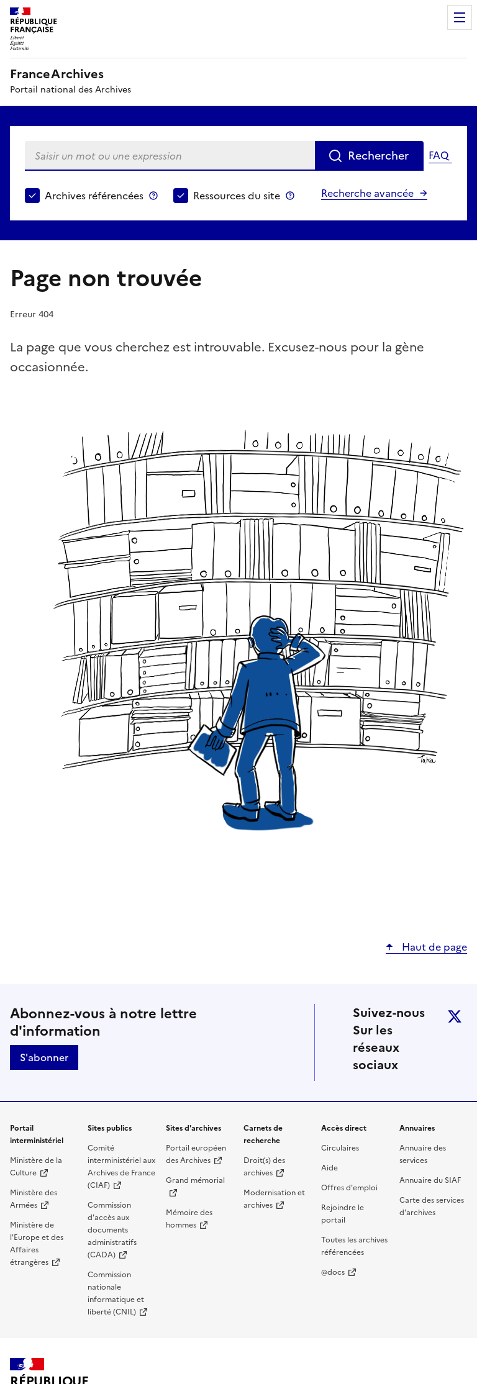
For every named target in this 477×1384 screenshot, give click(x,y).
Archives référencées (94, 195)
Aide (329, 1168)
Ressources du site (236, 195)
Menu (459, 17)
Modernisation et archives (274, 1199)
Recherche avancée (367, 193)
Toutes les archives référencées (354, 1246)
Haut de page (433, 946)
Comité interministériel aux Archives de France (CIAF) (121, 1166)
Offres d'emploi (349, 1187)
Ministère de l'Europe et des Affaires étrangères (36, 1243)
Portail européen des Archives (196, 1154)
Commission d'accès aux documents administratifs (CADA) (112, 1230)
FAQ (438, 155)
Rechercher (378, 155)
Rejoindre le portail (342, 1214)
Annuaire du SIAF (430, 1180)
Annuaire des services (422, 1154)
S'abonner (44, 1057)
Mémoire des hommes (189, 1219)
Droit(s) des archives (264, 1166)
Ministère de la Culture (36, 1166)
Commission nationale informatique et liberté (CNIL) (116, 1293)
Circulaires (340, 1148)
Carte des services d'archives (431, 1206)
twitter (454, 1016)
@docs (333, 1272)
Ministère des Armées (33, 1199)
